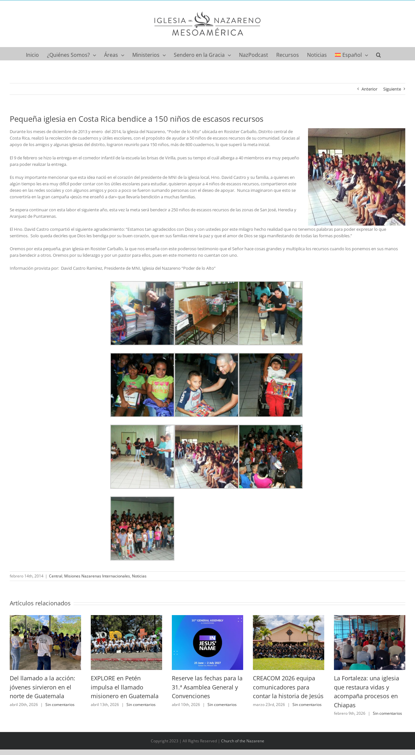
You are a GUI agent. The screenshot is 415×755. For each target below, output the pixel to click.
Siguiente (392, 89)
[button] (378, 53)
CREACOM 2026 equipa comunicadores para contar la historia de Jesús (288, 687)
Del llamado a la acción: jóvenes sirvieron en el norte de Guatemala (42, 687)
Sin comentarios (60, 704)
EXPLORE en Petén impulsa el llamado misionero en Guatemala (125, 687)
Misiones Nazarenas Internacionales (97, 576)
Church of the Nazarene (242, 741)
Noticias (139, 576)
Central (55, 576)
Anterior (369, 89)
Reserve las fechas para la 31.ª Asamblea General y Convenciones (207, 687)
